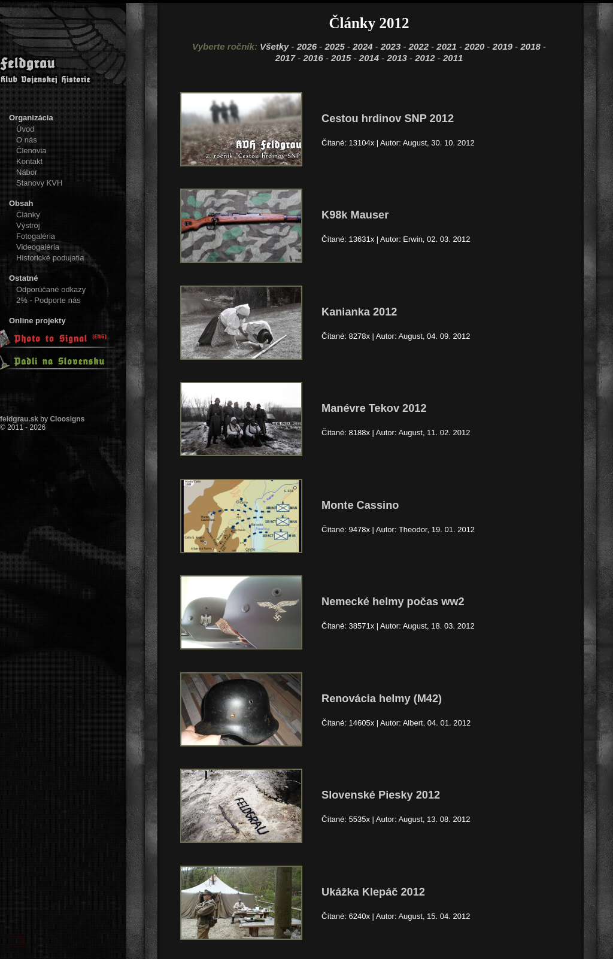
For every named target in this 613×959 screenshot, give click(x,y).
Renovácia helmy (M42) (381, 699)
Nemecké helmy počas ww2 (393, 602)
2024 (362, 46)
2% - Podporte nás (48, 300)
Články (28, 214)
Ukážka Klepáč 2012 (373, 892)
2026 (307, 46)
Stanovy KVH (39, 182)
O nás (26, 139)
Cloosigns (67, 419)
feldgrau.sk (19, 419)
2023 (390, 46)
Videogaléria (37, 246)
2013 (397, 58)
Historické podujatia (50, 257)
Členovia (31, 150)
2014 (369, 58)
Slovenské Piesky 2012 (380, 795)
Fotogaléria (35, 236)
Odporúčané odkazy (51, 289)
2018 (531, 46)
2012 (425, 58)
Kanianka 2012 (359, 312)
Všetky (274, 46)
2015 (341, 58)
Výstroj (28, 225)
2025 (334, 46)
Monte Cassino (360, 505)
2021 (446, 46)
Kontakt (29, 161)
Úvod (25, 129)
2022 (419, 46)
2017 (285, 58)
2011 (453, 58)
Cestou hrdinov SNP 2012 (387, 119)
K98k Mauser (355, 215)
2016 (313, 58)
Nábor (26, 172)
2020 (474, 46)
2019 (502, 46)
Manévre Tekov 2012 (374, 408)
